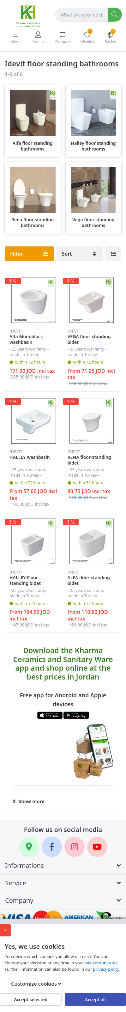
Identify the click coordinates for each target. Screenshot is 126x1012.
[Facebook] (52, 847)
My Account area (101, 963)
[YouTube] (97, 847)
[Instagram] (74, 847)
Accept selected (31, 999)
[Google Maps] (29, 847)
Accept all (95, 999)
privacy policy (106, 969)
